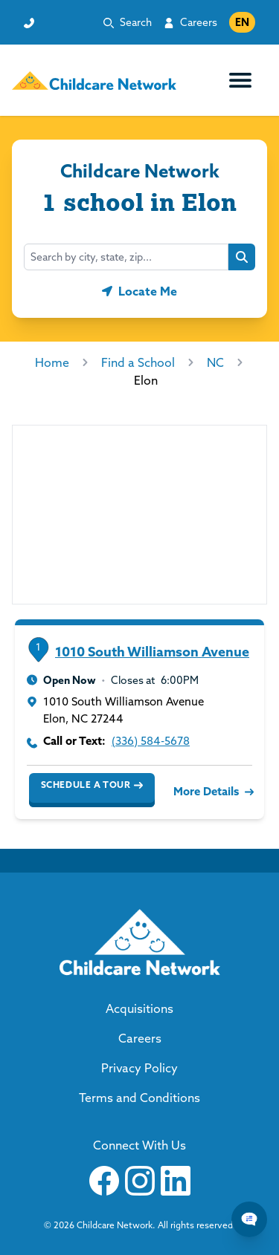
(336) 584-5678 (151, 741)
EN (242, 22)
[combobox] (126, 257)
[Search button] (241, 257)
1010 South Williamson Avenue (152, 651)
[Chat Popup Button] (249, 1219)
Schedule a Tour (92, 785)
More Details (212, 791)
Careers (198, 22)
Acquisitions (139, 1008)
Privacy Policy (139, 1067)
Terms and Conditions (139, 1097)
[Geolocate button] (139, 291)
